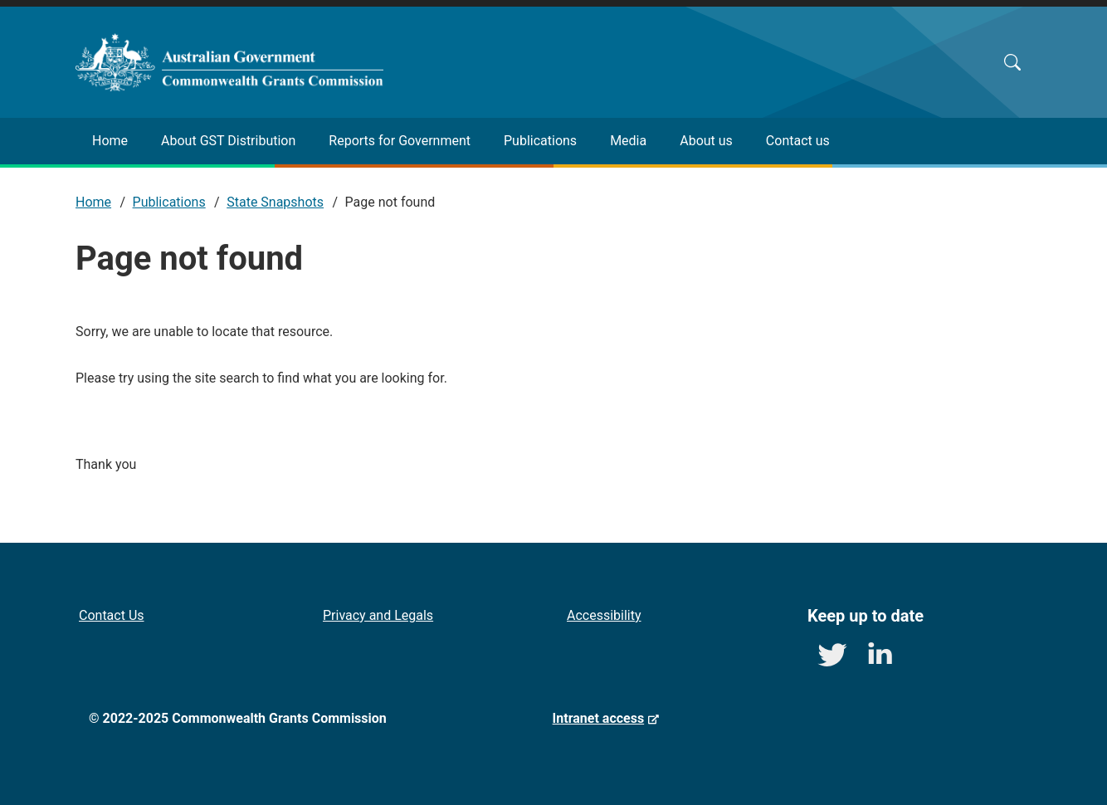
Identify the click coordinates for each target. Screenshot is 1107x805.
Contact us (798, 141)
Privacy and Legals (378, 615)
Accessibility (604, 615)
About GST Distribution (228, 141)
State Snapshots (275, 202)
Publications (540, 141)
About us (706, 141)
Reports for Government (400, 141)
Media (628, 141)
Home (110, 141)
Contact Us (111, 615)
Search (1012, 62)
